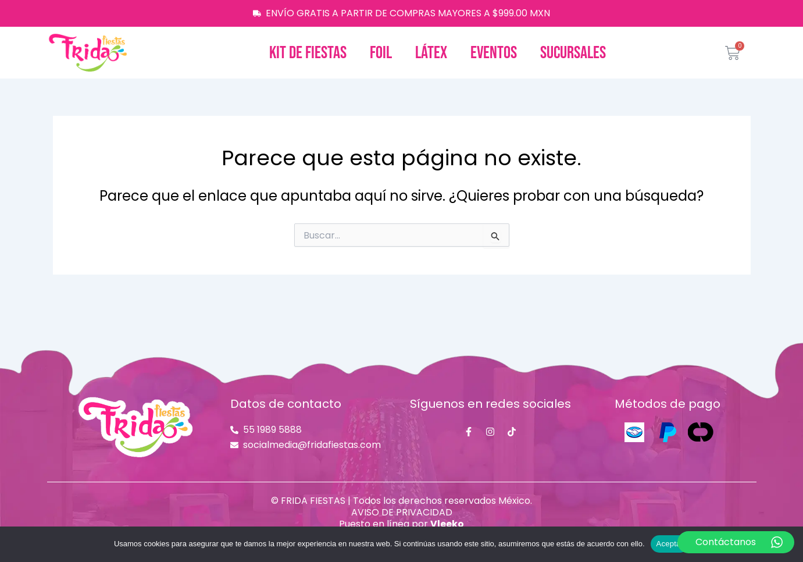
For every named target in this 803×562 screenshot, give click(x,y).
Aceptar (670, 543)
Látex (431, 52)
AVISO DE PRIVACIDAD (401, 512)
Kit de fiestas (308, 52)
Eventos (493, 52)
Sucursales (573, 52)
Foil (381, 52)
